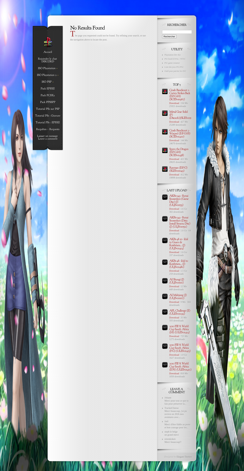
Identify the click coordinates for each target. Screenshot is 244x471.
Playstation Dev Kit (173, 55)
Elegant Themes (184, 457)
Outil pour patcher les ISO (175, 71)
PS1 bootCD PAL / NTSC (175, 59)
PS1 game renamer (172, 63)
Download (174, 103)
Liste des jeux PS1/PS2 (174, 67)
